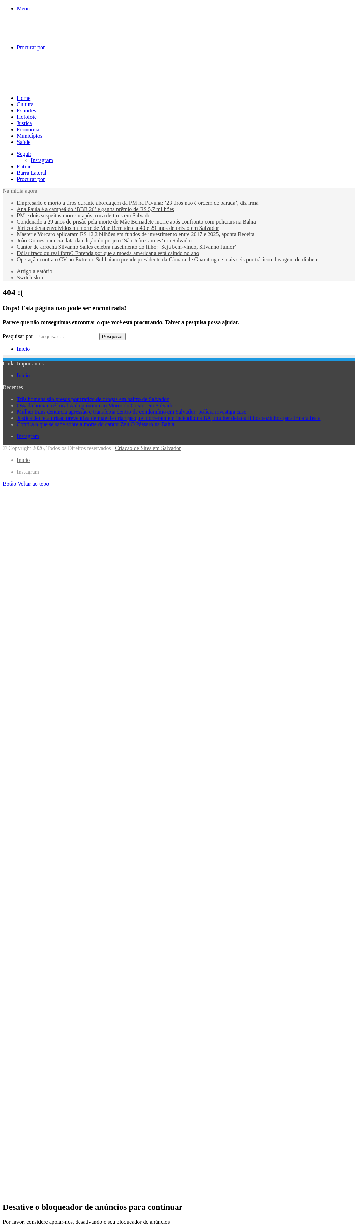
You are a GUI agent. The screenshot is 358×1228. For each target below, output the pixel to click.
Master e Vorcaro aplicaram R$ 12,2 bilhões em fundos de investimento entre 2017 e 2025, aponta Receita (136, 234)
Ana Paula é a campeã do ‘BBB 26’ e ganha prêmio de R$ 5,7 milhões (95, 209)
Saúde (23, 142)
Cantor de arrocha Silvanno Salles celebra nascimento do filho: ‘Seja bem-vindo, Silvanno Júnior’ (126, 247)
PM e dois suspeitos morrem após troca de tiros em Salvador (84, 215)
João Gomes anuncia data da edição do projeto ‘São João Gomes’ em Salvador (104, 241)
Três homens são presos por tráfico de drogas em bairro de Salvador (93, 399)
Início (23, 349)
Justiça (24, 123)
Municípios (29, 136)
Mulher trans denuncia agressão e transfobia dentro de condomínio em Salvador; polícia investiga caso (131, 412)
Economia (28, 129)
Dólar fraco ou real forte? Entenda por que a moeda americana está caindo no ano (108, 253)
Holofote (27, 117)
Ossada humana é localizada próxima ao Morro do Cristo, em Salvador (96, 405)
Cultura (25, 104)
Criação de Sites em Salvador (148, 448)
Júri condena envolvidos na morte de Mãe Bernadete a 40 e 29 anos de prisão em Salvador (118, 228)
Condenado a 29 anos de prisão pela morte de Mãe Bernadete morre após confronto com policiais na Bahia (136, 222)
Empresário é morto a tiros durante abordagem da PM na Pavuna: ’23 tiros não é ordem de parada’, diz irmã (137, 203)
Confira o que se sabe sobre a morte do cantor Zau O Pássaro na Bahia (95, 424)
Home (23, 98)
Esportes (26, 111)
